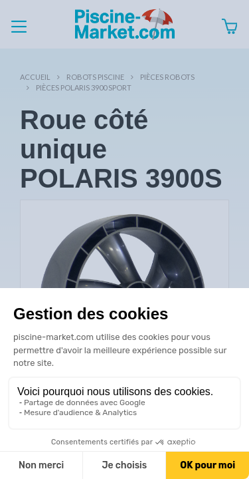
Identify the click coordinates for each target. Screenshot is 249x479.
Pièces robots (167, 77)
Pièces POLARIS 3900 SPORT (83, 87)
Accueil (35, 77)
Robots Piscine (95, 77)
